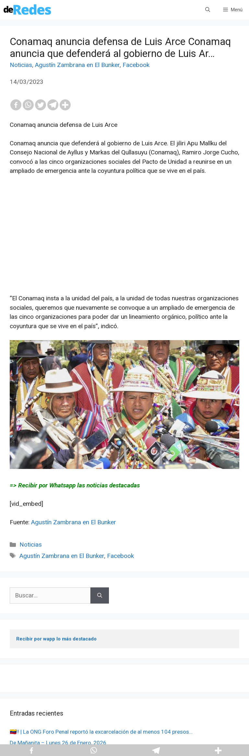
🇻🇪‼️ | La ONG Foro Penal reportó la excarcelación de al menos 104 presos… (101, 731)
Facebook (136, 65)
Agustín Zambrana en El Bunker (77, 65)
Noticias (21, 65)
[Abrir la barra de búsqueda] (208, 9)
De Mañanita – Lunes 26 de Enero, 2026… (60, 742)
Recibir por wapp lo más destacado (56, 639)
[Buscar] (99, 595)
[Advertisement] (124, 248)
